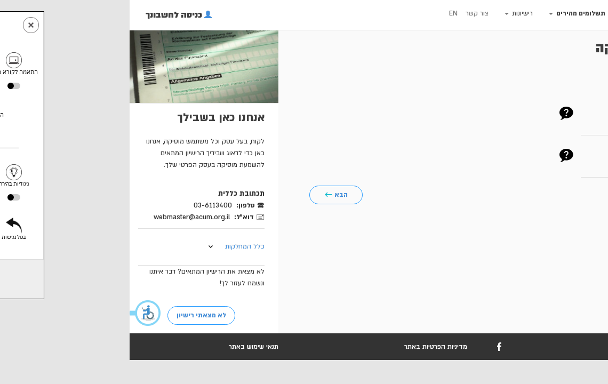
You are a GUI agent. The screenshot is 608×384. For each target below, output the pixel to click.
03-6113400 (83, 205)
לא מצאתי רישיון (72, 315)
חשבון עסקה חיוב (554, 153)
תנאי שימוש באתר (124, 346)
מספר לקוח (564, 111)
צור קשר (347, 13)
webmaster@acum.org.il (62, 217)
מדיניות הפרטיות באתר (306, 346)
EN (323, 13)
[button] (16, 313)
